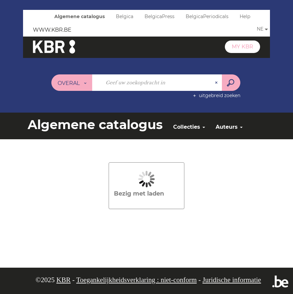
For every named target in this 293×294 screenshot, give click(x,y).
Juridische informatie (231, 280)
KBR (63, 280)
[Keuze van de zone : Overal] (72, 82)
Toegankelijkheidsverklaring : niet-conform (136, 280)
